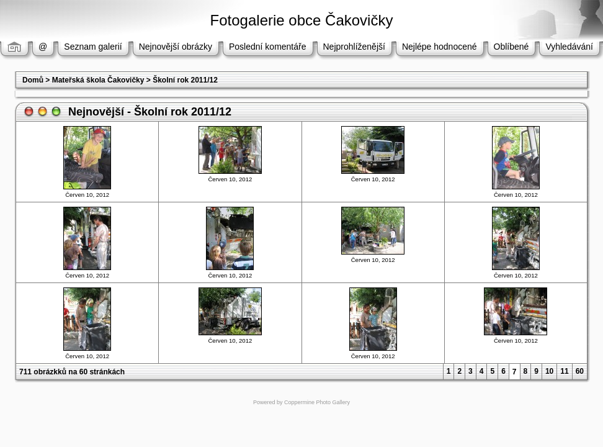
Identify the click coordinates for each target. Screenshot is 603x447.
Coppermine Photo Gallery (317, 402)
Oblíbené (511, 47)
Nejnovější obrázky (175, 47)
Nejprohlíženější (354, 47)
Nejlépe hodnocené (439, 47)
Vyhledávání (569, 47)
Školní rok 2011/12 (185, 80)
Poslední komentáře (267, 47)
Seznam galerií (93, 47)
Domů (32, 80)
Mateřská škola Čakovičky (98, 80)
